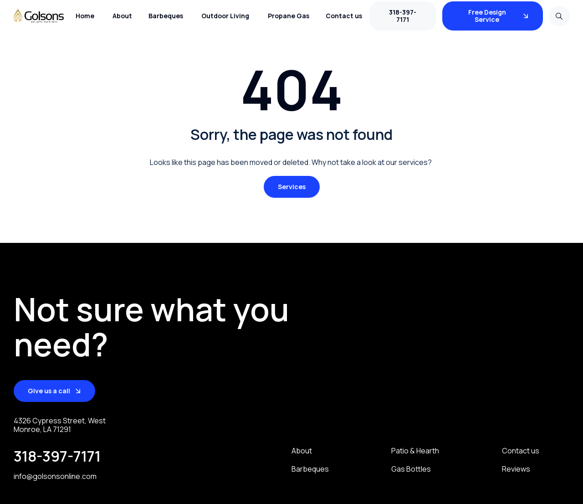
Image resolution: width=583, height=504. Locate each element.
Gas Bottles (411, 469)
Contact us (520, 451)
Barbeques (310, 469)
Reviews (516, 469)
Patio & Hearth (415, 451)
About (302, 451)
